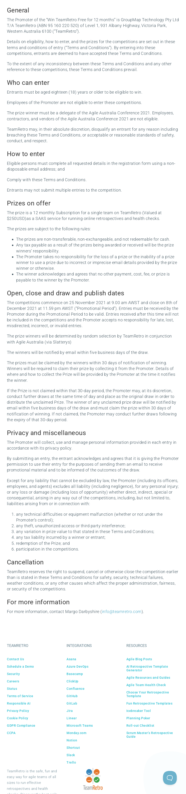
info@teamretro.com (122, 611)
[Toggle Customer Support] (170, 778)
